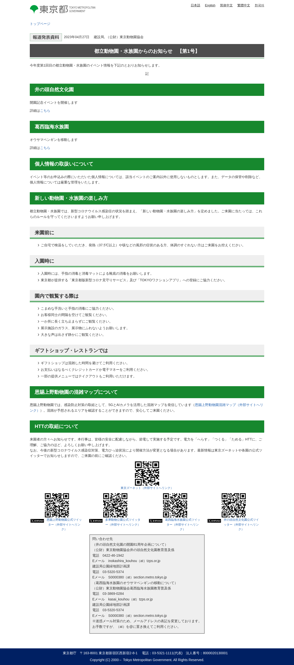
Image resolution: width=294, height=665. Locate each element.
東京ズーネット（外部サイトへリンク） (147, 488)
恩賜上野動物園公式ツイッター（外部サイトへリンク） (64, 524)
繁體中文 (243, 5)
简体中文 (226, 5)
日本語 (195, 5)
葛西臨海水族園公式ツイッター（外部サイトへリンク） (182, 524)
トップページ (40, 24)
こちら (45, 111)
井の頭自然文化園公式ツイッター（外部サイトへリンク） (241, 524)
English (210, 5)
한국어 (259, 5)
